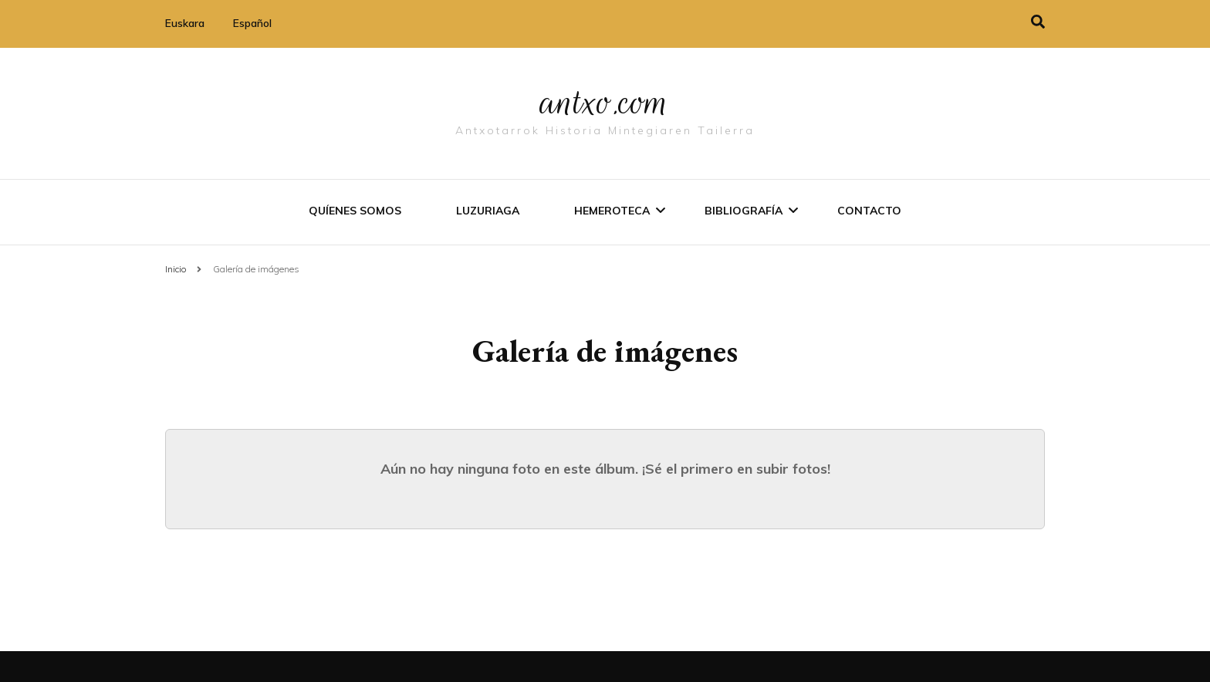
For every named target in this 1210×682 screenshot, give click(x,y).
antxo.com (605, 102)
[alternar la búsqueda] (1038, 22)
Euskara (184, 23)
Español (252, 23)
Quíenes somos (355, 211)
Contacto (869, 211)
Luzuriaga (487, 211)
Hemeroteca (612, 211)
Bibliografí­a (743, 211)
